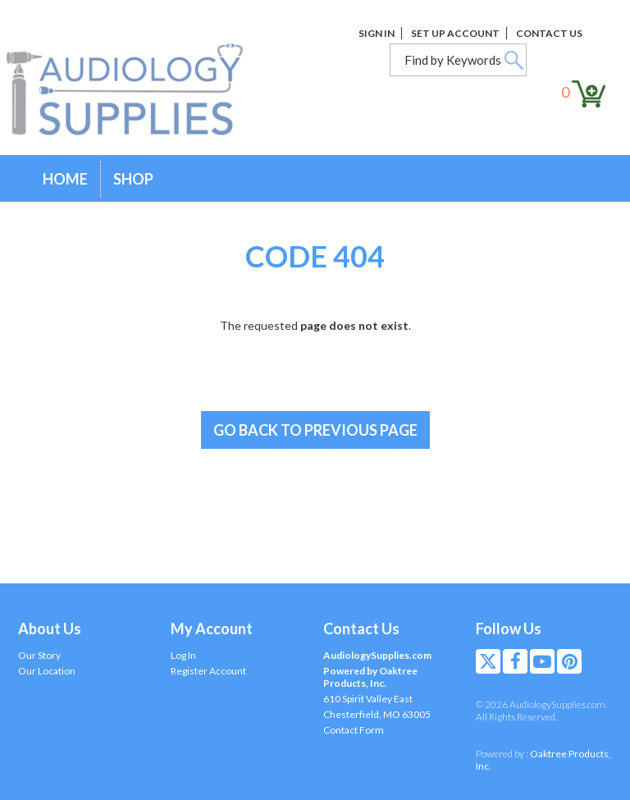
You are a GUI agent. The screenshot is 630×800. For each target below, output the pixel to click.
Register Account (208, 671)
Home (65, 179)
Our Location (46, 671)
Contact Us (549, 33)
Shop (133, 179)
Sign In (376, 33)
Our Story (39, 655)
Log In (183, 655)
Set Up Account (455, 33)
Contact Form (353, 730)
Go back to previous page (315, 430)
